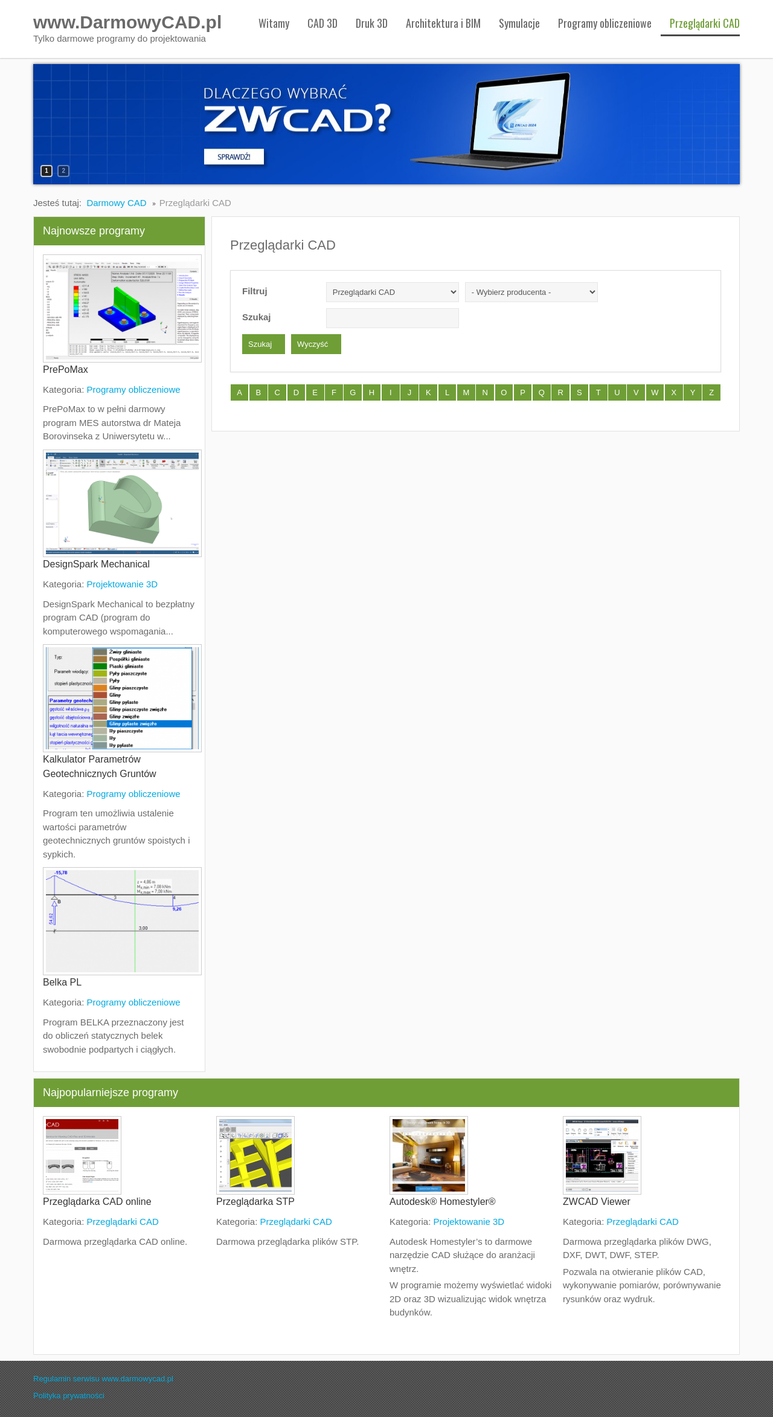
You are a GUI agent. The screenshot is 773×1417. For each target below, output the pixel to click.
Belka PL (62, 982)
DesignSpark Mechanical (96, 564)
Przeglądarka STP (255, 1201)
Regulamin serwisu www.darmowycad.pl (103, 1378)
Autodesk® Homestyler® (443, 1201)
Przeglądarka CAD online (97, 1201)
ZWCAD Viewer (596, 1201)
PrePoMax (65, 369)
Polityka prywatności (68, 1395)
